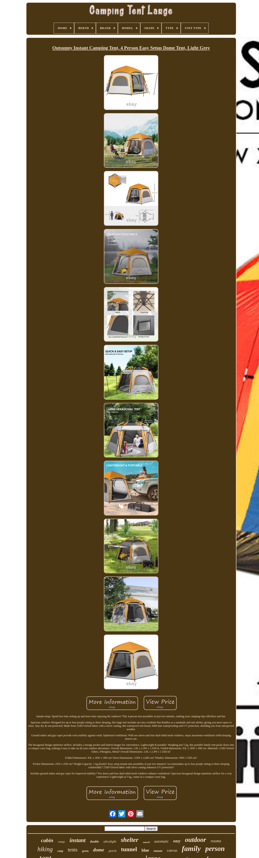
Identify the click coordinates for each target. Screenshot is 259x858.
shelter (129, 839)
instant (77, 840)
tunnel (129, 849)
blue (145, 850)
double (94, 841)
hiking (45, 849)
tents (73, 850)
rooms (216, 841)
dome (98, 850)
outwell (146, 842)
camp (60, 851)
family (191, 848)
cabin (47, 840)
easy (177, 841)
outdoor (195, 839)
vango (61, 841)
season (158, 851)
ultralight (109, 841)
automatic (161, 841)
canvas (172, 850)
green (85, 851)
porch (112, 851)
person (215, 849)
